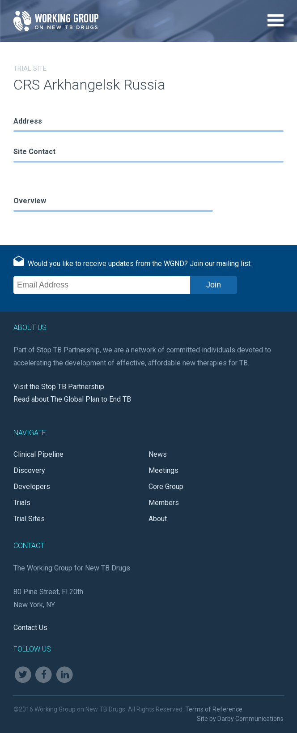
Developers (31, 486)
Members (163, 502)
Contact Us (30, 627)
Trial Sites (29, 518)
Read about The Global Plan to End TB (72, 399)
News (157, 454)
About (157, 518)
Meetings (163, 470)
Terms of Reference (213, 709)
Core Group (165, 486)
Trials (21, 502)
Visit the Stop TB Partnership (58, 386)
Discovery (29, 470)
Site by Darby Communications (240, 718)
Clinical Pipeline (38, 454)
